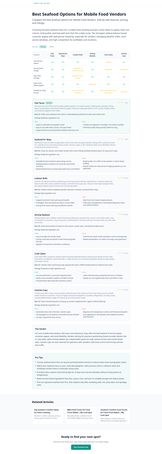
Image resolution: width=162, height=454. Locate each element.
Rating (42, 47)
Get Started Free (81, 447)
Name (51, 47)
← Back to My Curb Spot (41, 3)
